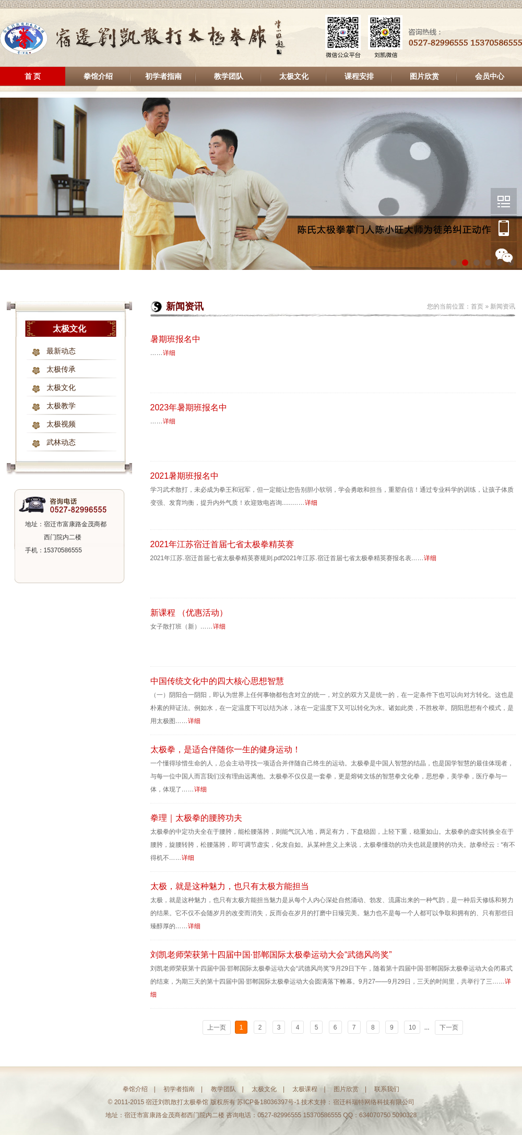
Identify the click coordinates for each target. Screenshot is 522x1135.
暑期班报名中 (175, 339)
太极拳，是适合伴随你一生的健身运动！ (225, 749)
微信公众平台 (504, 201)
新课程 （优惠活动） (189, 612)
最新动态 (61, 351)
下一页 (449, 1027)
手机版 (504, 228)
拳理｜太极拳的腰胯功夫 (196, 817)
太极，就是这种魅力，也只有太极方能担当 (229, 886)
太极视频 (61, 424)
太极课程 (304, 1089)
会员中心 (489, 76)
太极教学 (61, 406)
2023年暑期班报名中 (189, 407)
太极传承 (61, 369)
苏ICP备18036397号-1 (268, 1102)
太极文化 (294, 76)
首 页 (33, 76)
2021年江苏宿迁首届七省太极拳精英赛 (222, 544)
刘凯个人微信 (504, 255)
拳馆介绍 (98, 76)
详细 (169, 353)
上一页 (216, 1027)
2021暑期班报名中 (184, 475)
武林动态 (61, 442)
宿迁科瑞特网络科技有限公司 (373, 1102)
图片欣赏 (424, 76)
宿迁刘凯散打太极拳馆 (143, 37)
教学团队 (228, 76)
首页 (477, 306)
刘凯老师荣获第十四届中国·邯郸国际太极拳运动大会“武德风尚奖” (271, 954)
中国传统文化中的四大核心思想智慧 (217, 681)
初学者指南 (163, 76)
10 (412, 1027)
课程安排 (359, 76)
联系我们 (386, 1089)
